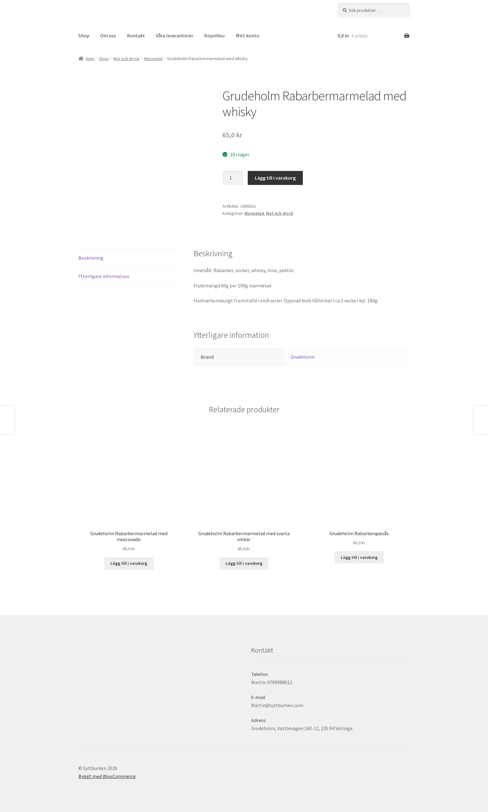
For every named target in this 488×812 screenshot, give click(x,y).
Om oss (108, 35)
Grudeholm (303, 357)
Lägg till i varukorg (275, 178)
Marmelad (153, 58)
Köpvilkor (214, 35)
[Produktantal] (233, 178)
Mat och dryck (126, 58)
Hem (90, 58)
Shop (83, 35)
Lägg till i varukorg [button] (128, 563)
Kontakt (136, 35)
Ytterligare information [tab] (103, 276)
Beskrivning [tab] (91, 258)
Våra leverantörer (174, 35)
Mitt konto (247, 35)
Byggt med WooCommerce (107, 776)
